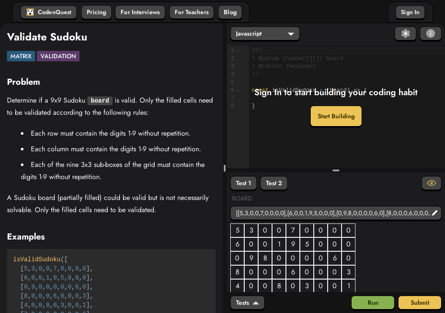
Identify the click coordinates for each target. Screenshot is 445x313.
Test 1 (243, 183)
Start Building (336, 116)
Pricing (96, 12)
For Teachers (191, 12)
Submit (420, 302)
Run (373, 302)
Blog (230, 12)
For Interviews (140, 12)
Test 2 (274, 183)
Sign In (410, 12)
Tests (247, 302)
